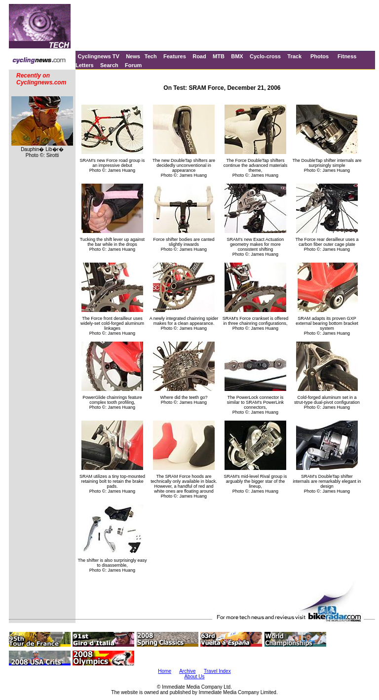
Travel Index (217, 671)
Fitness (347, 56)
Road (199, 56)
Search (109, 65)
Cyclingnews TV (98, 56)
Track (294, 56)
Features (174, 56)
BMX (237, 56)
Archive (187, 671)
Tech (151, 56)
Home (164, 671)
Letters (85, 65)
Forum (133, 65)
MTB (219, 56)
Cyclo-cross (265, 56)
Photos (319, 56)
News (133, 56)
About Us (194, 676)
